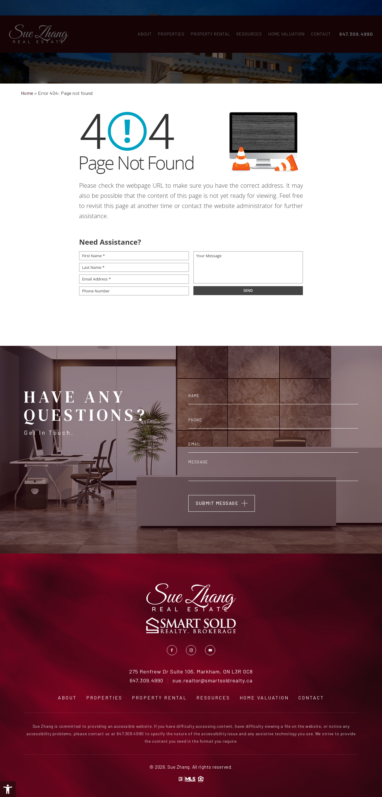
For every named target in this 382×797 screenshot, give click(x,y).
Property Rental (209, 20)
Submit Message (217, 503)
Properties (169, 20)
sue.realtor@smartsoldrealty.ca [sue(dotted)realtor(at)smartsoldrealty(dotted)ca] (212, 681)
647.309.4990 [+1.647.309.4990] (354, 20)
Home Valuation (285, 20)
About (143, 20)
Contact (319, 20)
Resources (247, 20)
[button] (8, 789)
